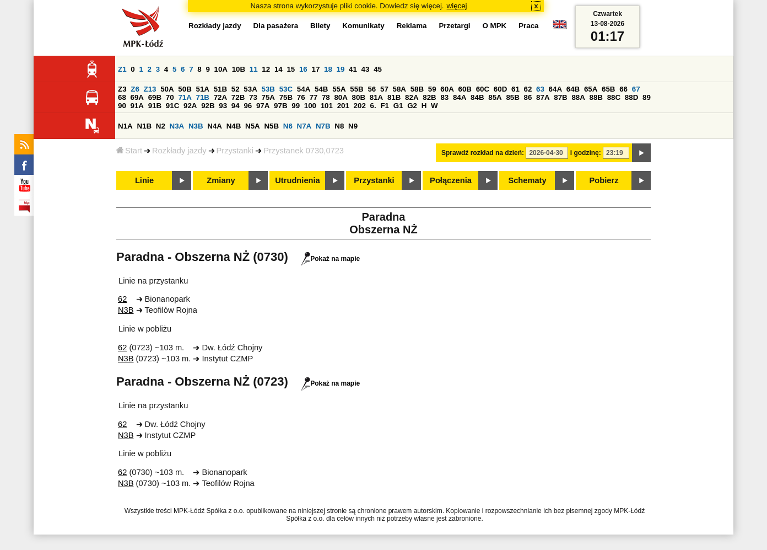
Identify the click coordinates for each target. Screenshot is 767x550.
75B (286, 97)
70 (170, 97)
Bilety (320, 26)
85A (494, 97)
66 (623, 89)
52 (235, 89)
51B (220, 89)
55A (338, 89)
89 (646, 97)
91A (137, 106)
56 (372, 89)
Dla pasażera (276, 26)
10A (221, 69)
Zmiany (221, 180)
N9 (353, 126)
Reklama (412, 26)
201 (343, 106)
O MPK (495, 26)
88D (631, 97)
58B (417, 89)
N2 (160, 126)
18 (328, 69)
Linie (144, 180)
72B (238, 97)
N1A (125, 126)
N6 (288, 126)
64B (573, 89)
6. (373, 106)
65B (608, 89)
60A (446, 89)
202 (360, 106)
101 (327, 106)
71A (184, 97)
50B (184, 89)
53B (268, 89)
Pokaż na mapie (330, 259)
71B (202, 97)
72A (220, 97)
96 (248, 106)
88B (596, 97)
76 (301, 97)
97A (262, 106)
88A (578, 97)
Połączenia (451, 180)
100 (310, 106)
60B (465, 89)
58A (399, 89)
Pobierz (604, 180)
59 (432, 89)
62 (528, 89)
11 (254, 69)
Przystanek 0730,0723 (303, 150)
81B (394, 97)
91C (172, 106)
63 (540, 89)
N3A (177, 126)
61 (515, 89)
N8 (339, 126)
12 (266, 69)
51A (202, 89)
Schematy (527, 180)
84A (459, 97)
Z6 (135, 89)
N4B (233, 126)
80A (340, 97)
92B (207, 106)
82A (411, 97)
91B (154, 106)
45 (378, 69)
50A (167, 89)
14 (278, 69)
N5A (252, 126)
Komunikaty (363, 26)
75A (268, 97)
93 (223, 106)
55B (356, 89)
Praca (528, 26)
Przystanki (235, 150)
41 (353, 69)
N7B (323, 126)
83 (444, 97)
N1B (144, 126)
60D (500, 89)
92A (190, 106)
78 (326, 97)
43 (365, 69)
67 (636, 89)
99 (295, 106)
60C (482, 89)
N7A (304, 126)
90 (122, 106)
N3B (195, 126)
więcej (457, 6)
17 (315, 69)
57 (384, 89)
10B (238, 69)
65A (590, 89)
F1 (384, 106)
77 (313, 97)
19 (341, 69)
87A (542, 97)
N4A (214, 126)
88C (613, 97)
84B (477, 97)
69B (154, 97)
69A (137, 97)
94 (235, 106)
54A (303, 89)
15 (291, 69)
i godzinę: (585, 153)
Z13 (150, 89)
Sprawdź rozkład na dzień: (482, 153)
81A (376, 97)
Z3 (122, 89)
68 (122, 97)
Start (129, 150)
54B (321, 89)
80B (358, 97)
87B (560, 97)
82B (429, 97)
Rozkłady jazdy (179, 150)
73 (253, 97)
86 (528, 97)
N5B (271, 126)
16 (303, 69)
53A (250, 89)
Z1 (122, 69)
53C (286, 89)
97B (280, 106)
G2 (412, 106)
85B (512, 97)
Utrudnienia (297, 180)
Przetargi (454, 26)
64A (555, 89)
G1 (398, 106)
